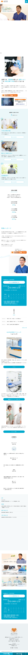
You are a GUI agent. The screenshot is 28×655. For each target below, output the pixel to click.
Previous (1, 3)
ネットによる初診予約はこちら (14, 282)
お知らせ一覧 (24, 327)
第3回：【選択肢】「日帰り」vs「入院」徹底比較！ (15, 321)
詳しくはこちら (14, 137)
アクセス (14, 366)
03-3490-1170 (14, 287)
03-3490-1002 (14, 290)
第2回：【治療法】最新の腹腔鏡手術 (13, 324)
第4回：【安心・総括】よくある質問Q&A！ (14, 318)
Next (1, 52)
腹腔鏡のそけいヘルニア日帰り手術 (14, 399)
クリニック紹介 (14, 431)
